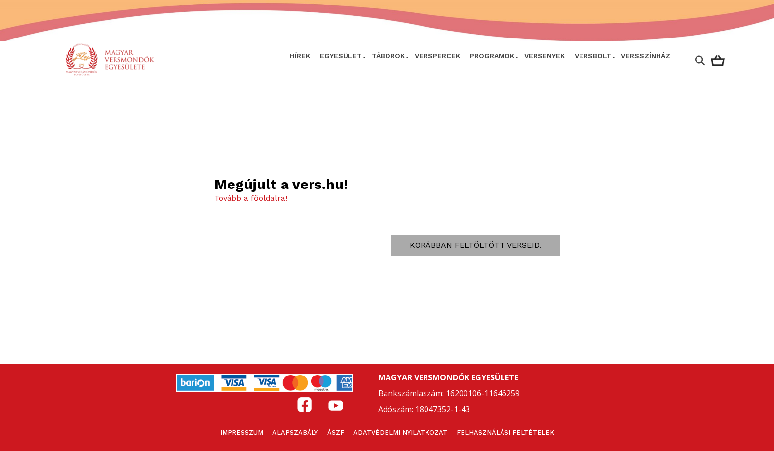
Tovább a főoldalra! (250, 198)
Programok (492, 56)
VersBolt (593, 56)
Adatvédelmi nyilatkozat (400, 432)
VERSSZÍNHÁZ (645, 56)
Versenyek (544, 56)
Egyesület (341, 56)
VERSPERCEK (437, 56)
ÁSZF (335, 432)
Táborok (388, 56)
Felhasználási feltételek (505, 432)
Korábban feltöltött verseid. (475, 245)
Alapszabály (295, 432)
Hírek (300, 56)
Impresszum (241, 432)
